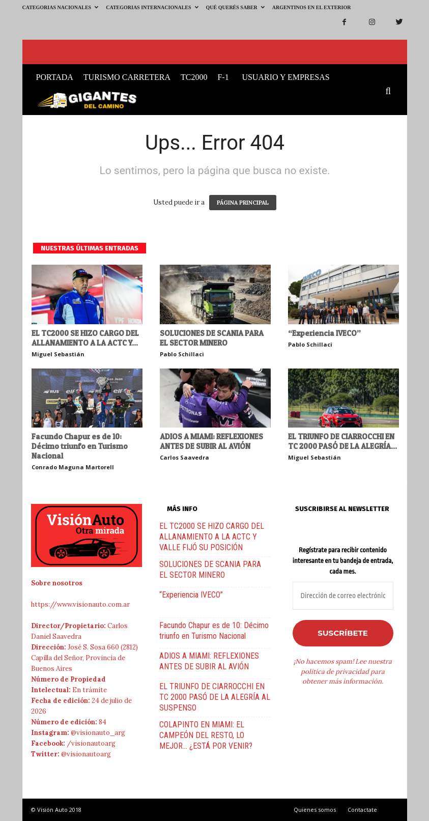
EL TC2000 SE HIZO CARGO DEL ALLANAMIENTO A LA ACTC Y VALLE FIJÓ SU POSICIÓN (211, 536)
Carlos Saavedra (184, 457)
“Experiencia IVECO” (324, 333)
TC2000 (194, 77)
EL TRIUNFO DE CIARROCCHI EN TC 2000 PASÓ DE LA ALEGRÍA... (342, 441)
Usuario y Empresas (285, 77)
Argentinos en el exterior (311, 7)
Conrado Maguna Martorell (73, 467)
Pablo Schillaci (182, 354)
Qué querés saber (235, 7)
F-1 (222, 77)
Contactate (362, 809)
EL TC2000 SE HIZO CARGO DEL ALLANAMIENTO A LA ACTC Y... (85, 338)
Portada (54, 77)
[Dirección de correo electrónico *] (343, 596)
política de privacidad (335, 671)
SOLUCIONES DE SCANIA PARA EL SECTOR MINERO (212, 338)
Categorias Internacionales (152, 7)
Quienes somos (315, 809)
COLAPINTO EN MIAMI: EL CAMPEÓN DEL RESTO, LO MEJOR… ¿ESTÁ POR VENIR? (205, 735)
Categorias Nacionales (60, 7)
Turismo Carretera (126, 77)
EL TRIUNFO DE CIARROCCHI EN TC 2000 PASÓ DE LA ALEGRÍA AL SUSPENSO (214, 697)
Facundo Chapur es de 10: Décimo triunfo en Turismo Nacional (80, 446)
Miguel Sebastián (58, 354)
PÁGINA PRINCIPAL (243, 202)
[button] (391, 91)
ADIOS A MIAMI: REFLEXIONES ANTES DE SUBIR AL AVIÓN (211, 441)
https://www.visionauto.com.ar (80, 604)
